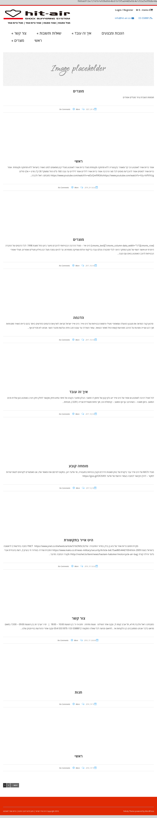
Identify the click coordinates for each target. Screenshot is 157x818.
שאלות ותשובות (49, 33)
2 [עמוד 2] (8, 785)
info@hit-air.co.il (123, 18)
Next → (15, 785)
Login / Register (124, 9)
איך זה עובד (81, 33)
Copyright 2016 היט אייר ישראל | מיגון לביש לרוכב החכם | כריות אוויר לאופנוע (31, 811)
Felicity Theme (129, 811)
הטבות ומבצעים (113, 33)
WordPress (149, 811)
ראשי (38, 40)
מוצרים (17, 40)
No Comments (64, 109)
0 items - (143, 9)
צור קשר (18, 33)
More (78, 109)
